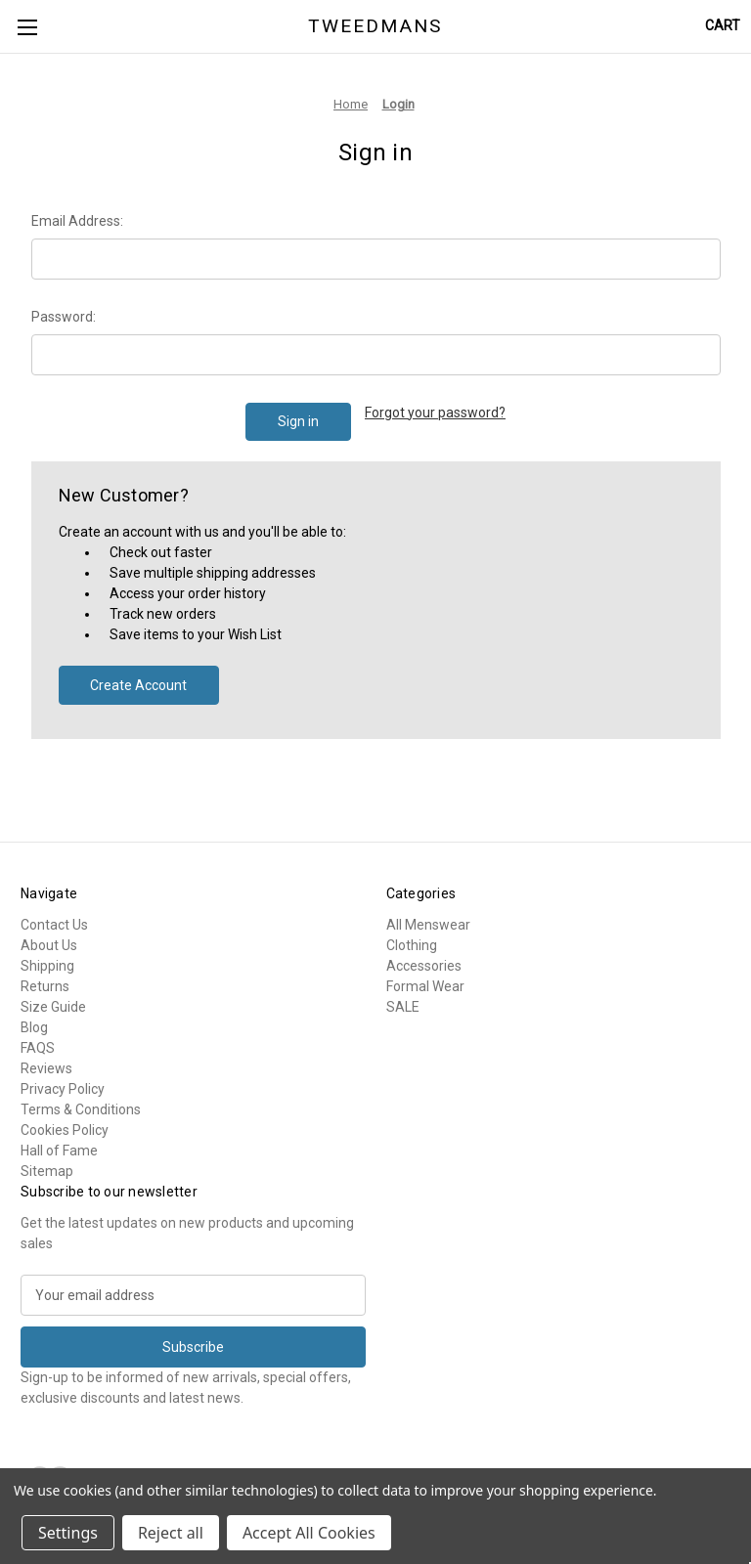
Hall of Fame (59, 1150)
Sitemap (47, 1171)
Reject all (170, 1532)
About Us (49, 945)
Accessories (424, 966)
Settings (68, 1532)
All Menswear (428, 925)
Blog (34, 1027)
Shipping (47, 966)
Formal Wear (425, 986)
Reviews (46, 1068)
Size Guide (53, 1007)
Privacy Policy (63, 1089)
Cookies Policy (65, 1130)
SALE (403, 1007)
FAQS (38, 1048)
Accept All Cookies (309, 1532)
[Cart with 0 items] (722, 26)
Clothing (411, 945)
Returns (45, 986)
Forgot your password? (435, 412)
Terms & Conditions (81, 1109)
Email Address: (77, 221)
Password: (63, 317)
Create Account (138, 685)
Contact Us (54, 925)
